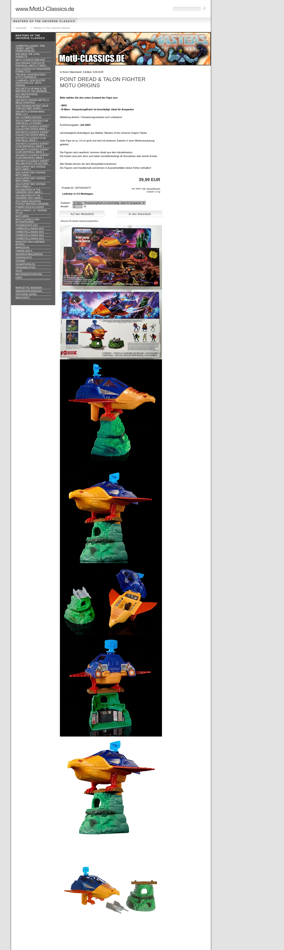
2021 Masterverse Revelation (27, 95)
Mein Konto (23, 298)
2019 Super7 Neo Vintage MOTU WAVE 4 (30, 185)
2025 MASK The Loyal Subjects (28, 55)
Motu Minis (22, 216)
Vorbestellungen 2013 (30, 238)
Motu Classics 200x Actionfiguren (27, 220)
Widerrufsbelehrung (29, 254)
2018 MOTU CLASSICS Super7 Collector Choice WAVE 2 (32, 133)
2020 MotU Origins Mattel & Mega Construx (32, 101)
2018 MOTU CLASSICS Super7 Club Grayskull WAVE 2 (32, 145)
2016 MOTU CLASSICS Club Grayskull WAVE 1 (31, 139)
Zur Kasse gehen (26, 294)
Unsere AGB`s (24, 251)
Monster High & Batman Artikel (30, 243)
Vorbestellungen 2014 (30, 235)
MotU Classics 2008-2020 (30, 60)
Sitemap (20, 261)
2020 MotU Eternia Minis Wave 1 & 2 (30, 113)
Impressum (22, 247)
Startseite (21, 28)
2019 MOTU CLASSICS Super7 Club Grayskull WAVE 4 (32, 156)
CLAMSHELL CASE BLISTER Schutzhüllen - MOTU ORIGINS (30, 83)
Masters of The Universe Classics (44, 21)
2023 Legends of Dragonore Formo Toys (33, 70)
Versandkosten (25, 267)
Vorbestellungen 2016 (30, 228)
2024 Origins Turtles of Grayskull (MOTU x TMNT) (31, 64)
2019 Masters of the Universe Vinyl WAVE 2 (29, 196)
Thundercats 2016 (27, 225)
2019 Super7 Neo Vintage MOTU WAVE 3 (30, 179)
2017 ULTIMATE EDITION (28, 117)
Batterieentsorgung (29, 274)
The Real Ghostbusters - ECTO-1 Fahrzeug (31, 76)
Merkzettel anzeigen (29, 288)
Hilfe (19, 271)
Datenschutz (24, 257)
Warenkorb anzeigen (29, 291)
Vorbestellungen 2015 (30, 232)
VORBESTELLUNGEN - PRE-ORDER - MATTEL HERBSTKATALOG (30, 48)
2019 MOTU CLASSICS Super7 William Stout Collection (32, 162)
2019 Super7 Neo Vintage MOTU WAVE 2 (30, 173)
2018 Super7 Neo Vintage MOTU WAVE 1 (30, 168)
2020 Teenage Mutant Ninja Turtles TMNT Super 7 (32, 107)
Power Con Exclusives (30, 207)
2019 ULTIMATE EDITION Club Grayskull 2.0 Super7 (32, 122)
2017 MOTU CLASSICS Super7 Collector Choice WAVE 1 (32, 127)
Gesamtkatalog (25, 264)
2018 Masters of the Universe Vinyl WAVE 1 (29, 191)
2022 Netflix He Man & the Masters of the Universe (31, 89)
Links (19, 277)
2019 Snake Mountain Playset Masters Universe (32, 202)
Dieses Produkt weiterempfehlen (79, 221)
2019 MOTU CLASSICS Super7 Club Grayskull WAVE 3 (32, 150)
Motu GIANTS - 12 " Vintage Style (31, 211)
